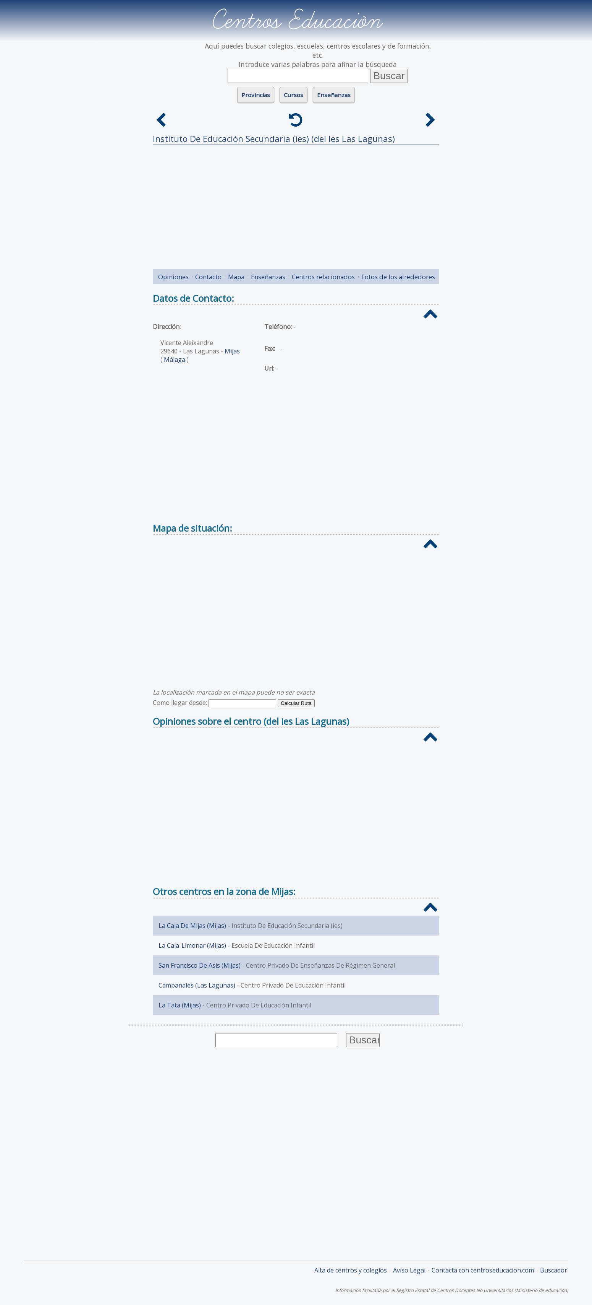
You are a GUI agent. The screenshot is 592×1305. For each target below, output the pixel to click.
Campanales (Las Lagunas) (197, 985)
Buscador (553, 1270)
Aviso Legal (409, 1270)
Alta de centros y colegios (350, 1270)
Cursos (293, 95)
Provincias (255, 95)
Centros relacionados (323, 276)
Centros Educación (296, 20)
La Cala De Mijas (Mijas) (192, 925)
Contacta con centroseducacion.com (483, 1270)
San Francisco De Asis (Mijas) (200, 965)
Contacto (208, 276)
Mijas (232, 351)
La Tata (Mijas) (180, 1005)
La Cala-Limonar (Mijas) (192, 945)
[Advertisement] (296, 204)
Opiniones (173, 276)
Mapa (236, 276)
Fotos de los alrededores (398, 276)
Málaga (174, 359)
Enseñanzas (334, 95)
